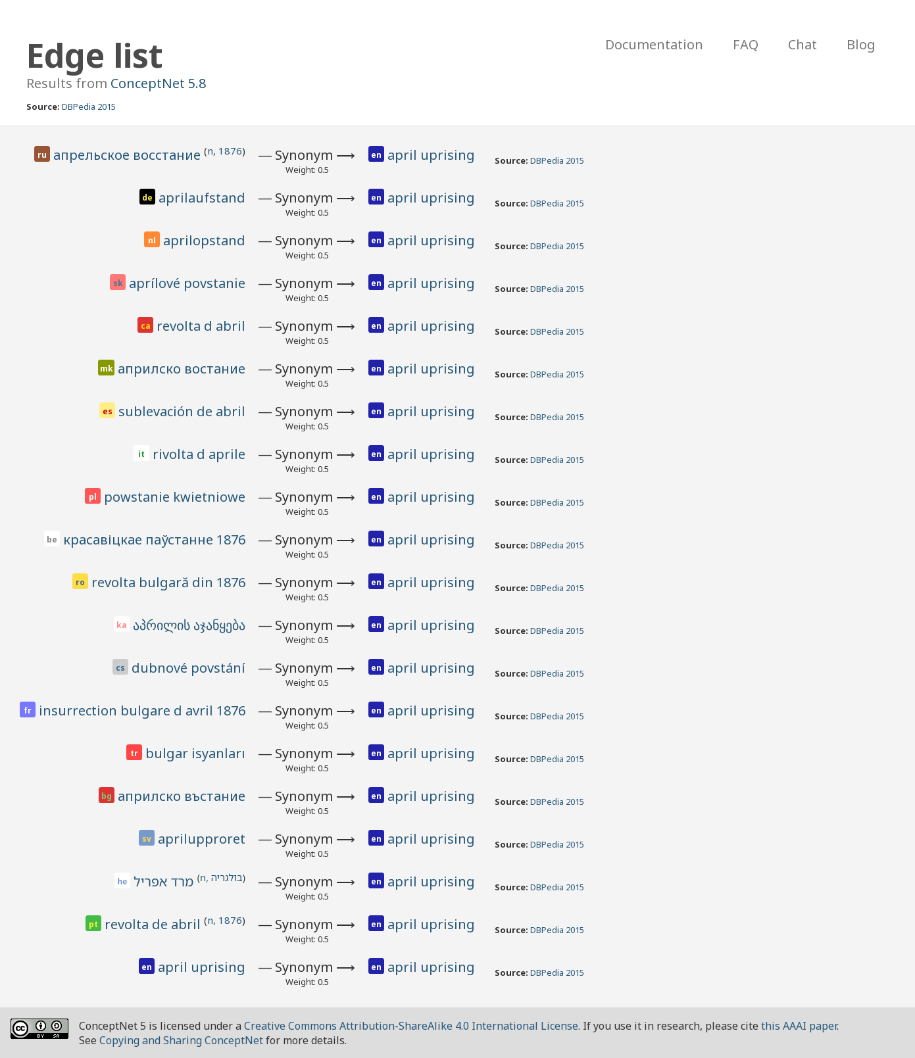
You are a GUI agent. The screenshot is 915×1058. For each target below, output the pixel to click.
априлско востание (181, 368)
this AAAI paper (799, 1026)
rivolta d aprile (199, 454)
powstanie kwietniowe (174, 497)
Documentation (654, 44)
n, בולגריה (221, 877)
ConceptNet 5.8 (158, 83)
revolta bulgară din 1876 (168, 582)
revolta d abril (201, 326)
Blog (861, 44)
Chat (802, 44)
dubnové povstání (188, 668)
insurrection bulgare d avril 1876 (142, 710)
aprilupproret (201, 839)
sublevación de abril (181, 411)
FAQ (745, 44)
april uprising (431, 155)
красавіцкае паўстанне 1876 (154, 539)
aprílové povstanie (187, 283)
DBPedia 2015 (89, 106)
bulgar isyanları (195, 753)
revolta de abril (154, 924)
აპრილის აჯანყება (189, 625)
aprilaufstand (202, 197)
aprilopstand (204, 240)
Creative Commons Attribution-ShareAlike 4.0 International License (411, 1026)
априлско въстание (181, 796)
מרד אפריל (165, 881)
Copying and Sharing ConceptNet (181, 1040)
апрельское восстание (128, 155)
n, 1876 (224, 150)
